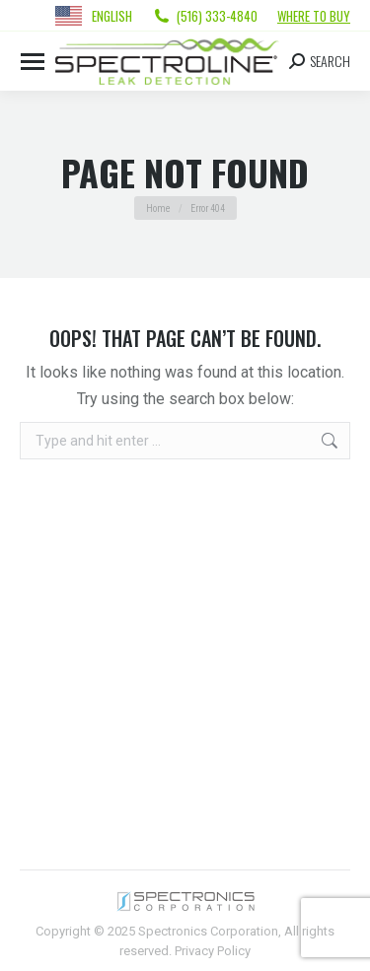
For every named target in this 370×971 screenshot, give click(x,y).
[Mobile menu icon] (32, 61)
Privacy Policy (213, 950)
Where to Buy (313, 16)
